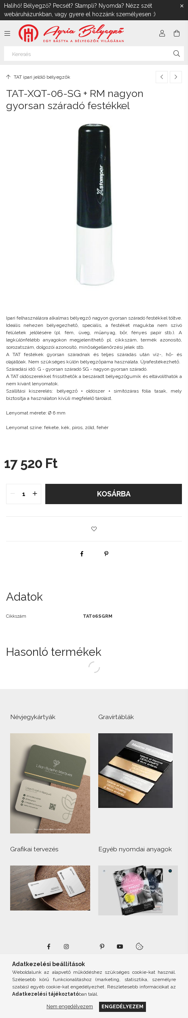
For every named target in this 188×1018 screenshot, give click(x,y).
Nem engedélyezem (69, 1006)
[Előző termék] (162, 77)
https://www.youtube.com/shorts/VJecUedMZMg (120, 947)
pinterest (102, 947)
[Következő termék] (176, 77)
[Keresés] (94, 53)
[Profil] (162, 33)
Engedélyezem (122, 1006)
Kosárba (114, 494)
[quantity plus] (35, 494)
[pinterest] (106, 554)
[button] (94, 529)
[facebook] (82, 554)
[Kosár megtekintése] (176, 33)
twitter (84, 947)
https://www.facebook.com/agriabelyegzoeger (49, 947)
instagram (67, 947)
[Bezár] (182, 6)
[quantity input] (24, 494)
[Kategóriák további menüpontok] (7, 33)
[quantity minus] (12, 494)
